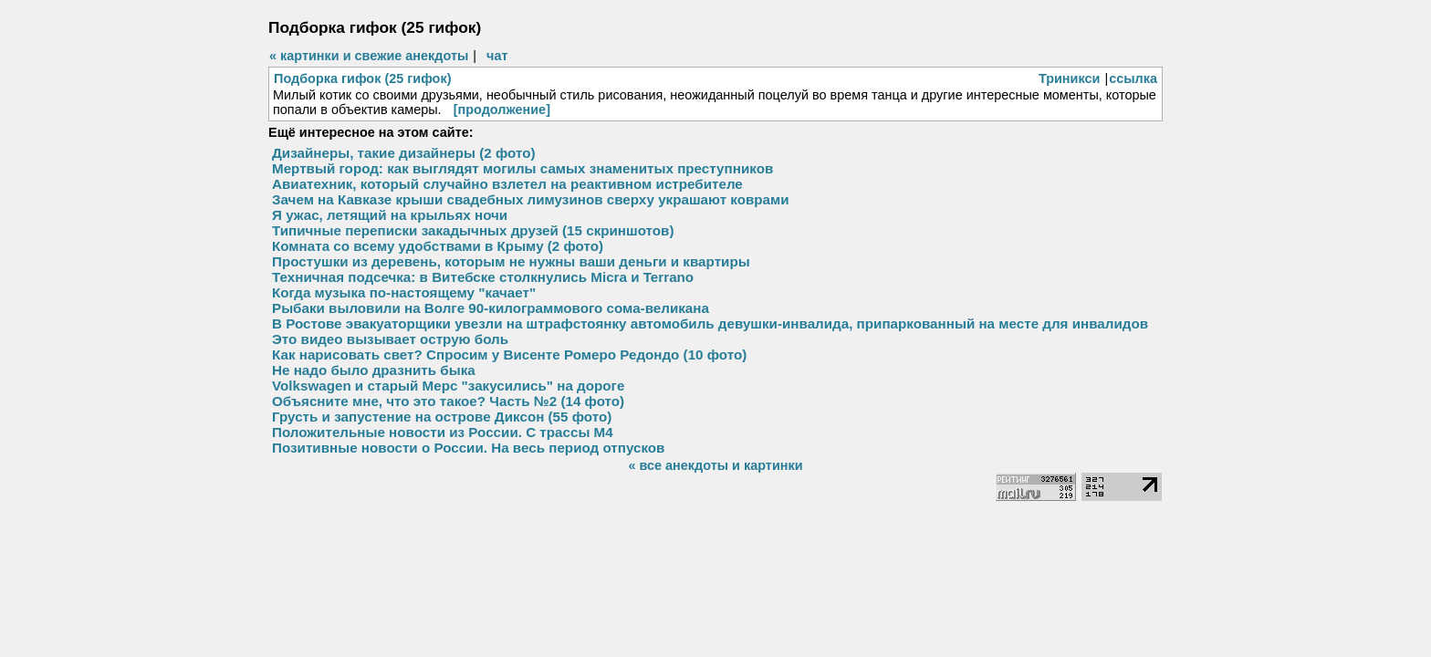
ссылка (1133, 78)
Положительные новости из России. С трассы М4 (442, 432)
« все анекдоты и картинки (715, 465)
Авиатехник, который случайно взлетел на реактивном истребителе (507, 184)
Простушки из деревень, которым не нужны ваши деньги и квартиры (511, 261)
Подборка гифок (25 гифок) (362, 78)
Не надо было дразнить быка (373, 370)
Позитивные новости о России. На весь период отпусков (468, 447)
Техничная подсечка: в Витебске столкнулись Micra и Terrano (483, 277)
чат (496, 55)
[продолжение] (502, 109)
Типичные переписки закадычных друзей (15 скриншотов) (473, 230)
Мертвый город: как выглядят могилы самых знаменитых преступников (522, 168)
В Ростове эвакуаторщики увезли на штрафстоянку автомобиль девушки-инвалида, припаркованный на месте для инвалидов (710, 323)
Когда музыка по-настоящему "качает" (404, 292)
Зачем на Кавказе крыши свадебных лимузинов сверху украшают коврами (530, 199)
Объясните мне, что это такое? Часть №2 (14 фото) (448, 401)
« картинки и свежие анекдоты (368, 55)
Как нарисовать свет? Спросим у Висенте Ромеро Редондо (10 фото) (509, 354)
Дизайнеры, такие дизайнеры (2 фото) (404, 153)
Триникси (1070, 78)
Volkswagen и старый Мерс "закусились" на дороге (448, 385)
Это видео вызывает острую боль (390, 339)
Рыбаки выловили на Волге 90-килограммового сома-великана (490, 308)
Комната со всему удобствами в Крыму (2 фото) (437, 246)
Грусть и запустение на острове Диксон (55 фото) (441, 416)
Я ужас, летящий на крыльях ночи (389, 215)
